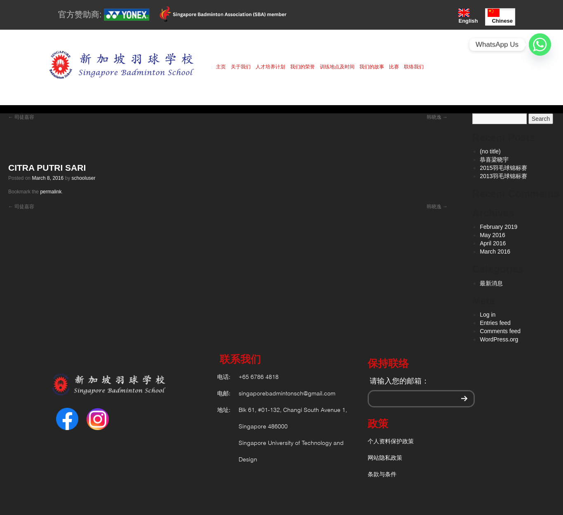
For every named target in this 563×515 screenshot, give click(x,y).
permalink (50, 192)
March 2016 (495, 251)
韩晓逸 (437, 117)
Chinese (500, 16)
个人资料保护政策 (391, 441)
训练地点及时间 (337, 67)
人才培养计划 (270, 67)
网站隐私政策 (385, 458)
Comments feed (500, 331)
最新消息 (491, 283)
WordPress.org (499, 339)
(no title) (490, 151)
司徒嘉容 (21, 117)
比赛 (394, 67)
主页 (221, 67)
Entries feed (495, 323)
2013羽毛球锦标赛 (503, 176)
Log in (487, 314)
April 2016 (493, 243)
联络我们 (414, 67)
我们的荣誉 (302, 67)
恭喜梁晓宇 (494, 159)
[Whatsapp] (540, 44)
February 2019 (498, 226)
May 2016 (492, 235)
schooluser (83, 178)
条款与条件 (382, 474)
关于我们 (241, 67)
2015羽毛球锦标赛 (503, 168)
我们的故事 (371, 67)
